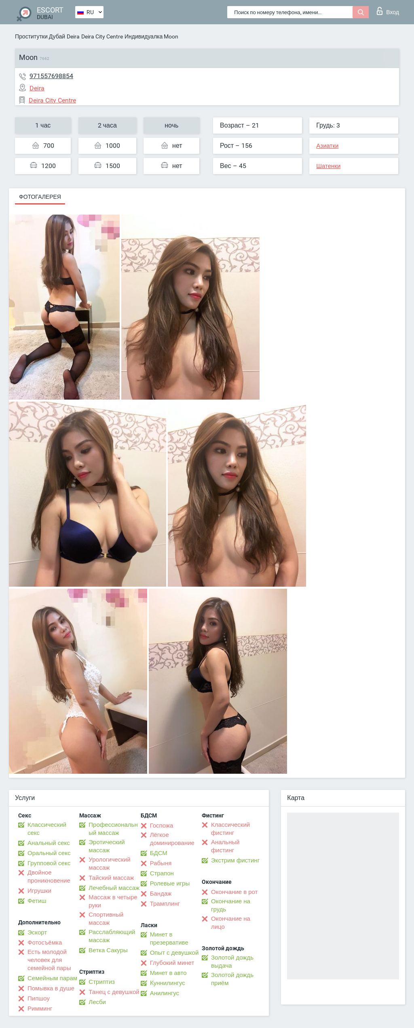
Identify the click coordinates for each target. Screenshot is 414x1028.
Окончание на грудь (230, 905)
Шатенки (328, 166)
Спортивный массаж (106, 918)
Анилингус (164, 993)
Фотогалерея (40, 197)
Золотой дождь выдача (232, 961)
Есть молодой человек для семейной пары (49, 960)
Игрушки (39, 890)
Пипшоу (38, 998)
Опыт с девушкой (174, 952)
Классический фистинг (230, 828)
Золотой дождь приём (232, 979)
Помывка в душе (50, 988)
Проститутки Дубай (40, 36)
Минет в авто (168, 973)
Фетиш (36, 901)
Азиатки (327, 145)
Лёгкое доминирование (172, 839)
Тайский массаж (111, 877)
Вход (388, 10)
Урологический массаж (109, 863)
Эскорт (37, 932)
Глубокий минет (172, 962)
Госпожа (161, 825)
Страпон (162, 873)
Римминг (39, 1008)
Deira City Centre (102, 36)
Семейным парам (52, 978)
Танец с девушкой (114, 992)
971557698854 (51, 76)
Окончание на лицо (230, 922)
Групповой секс (48, 863)
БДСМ (158, 853)
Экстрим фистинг (235, 860)
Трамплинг (165, 903)
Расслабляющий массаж (112, 936)
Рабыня (161, 863)
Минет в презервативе (169, 938)
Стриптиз (102, 981)
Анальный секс (48, 843)
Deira (73, 36)
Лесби (97, 1002)
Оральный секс (48, 853)
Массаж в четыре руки (113, 901)
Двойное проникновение (48, 876)
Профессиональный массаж (113, 828)
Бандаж (161, 893)
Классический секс (46, 828)
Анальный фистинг (225, 846)
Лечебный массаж (114, 888)
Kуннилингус (167, 983)
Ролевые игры (170, 883)
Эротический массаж (107, 846)
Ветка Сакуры (108, 950)
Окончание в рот (234, 892)
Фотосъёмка (44, 942)
